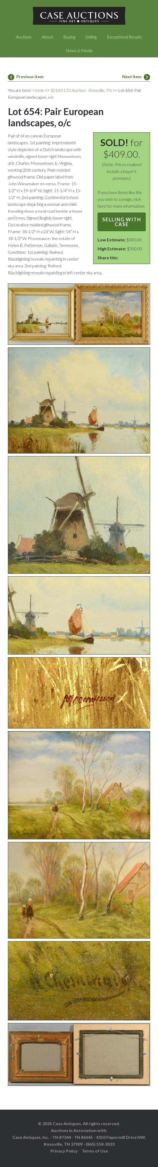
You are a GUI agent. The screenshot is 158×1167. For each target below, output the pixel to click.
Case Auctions (79, 15)
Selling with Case (121, 222)
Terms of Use (95, 1150)
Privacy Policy (64, 1150)
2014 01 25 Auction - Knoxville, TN (81, 90)
